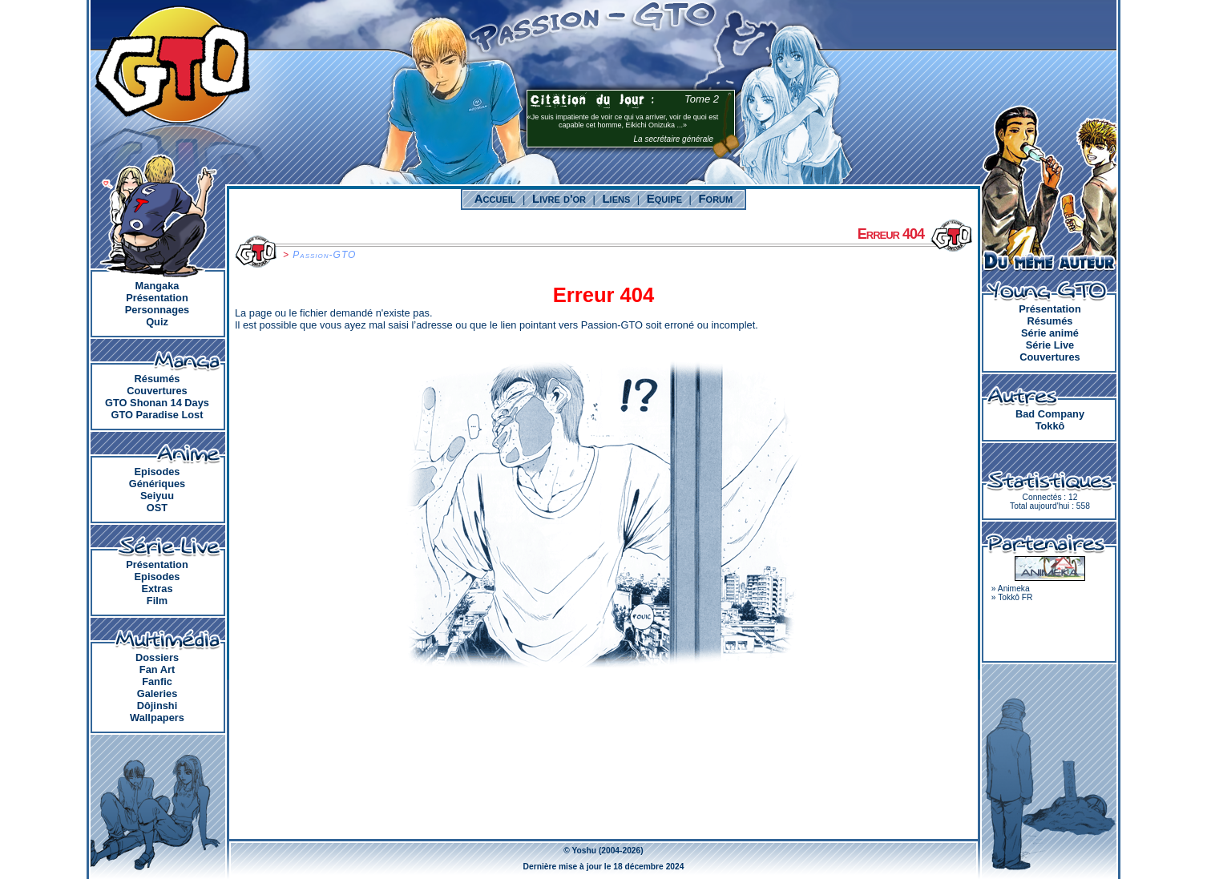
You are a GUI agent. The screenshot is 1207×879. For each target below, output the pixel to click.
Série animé (1050, 333)
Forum (715, 198)
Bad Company (1049, 414)
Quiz (157, 322)
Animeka (1014, 588)
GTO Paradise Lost (157, 415)
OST (157, 508)
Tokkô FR (1015, 597)
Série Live (1050, 345)
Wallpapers (157, 718)
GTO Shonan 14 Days (157, 403)
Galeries (157, 693)
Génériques (157, 484)
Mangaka (157, 286)
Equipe (664, 198)
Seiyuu (157, 496)
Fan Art (157, 669)
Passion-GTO (324, 254)
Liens (616, 198)
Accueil (495, 198)
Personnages (157, 310)
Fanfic (157, 681)
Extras (156, 589)
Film (157, 601)
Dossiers (157, 657)
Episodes (157, 472)
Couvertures (157, 391)
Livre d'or (559, 198)
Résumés (157, 379)
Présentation (157, 298)
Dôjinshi (157, 706)
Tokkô (1050, 426)
